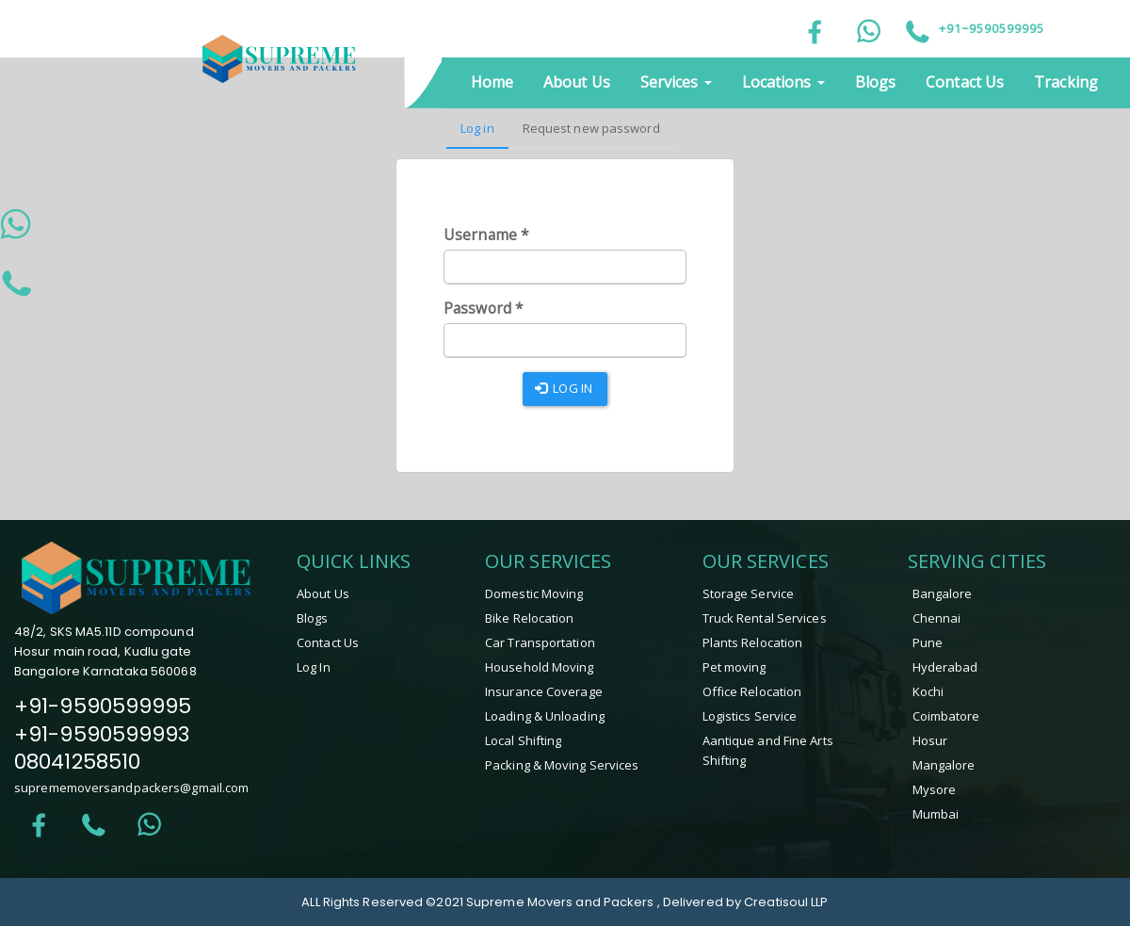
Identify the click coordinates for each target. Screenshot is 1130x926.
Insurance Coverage (544, 691)
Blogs (875, 82)
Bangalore (942, 593)
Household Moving (539, 666)
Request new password (591, 128)
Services (676, 82)
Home (492, 82)
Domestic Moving (534, 593)
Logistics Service (750, 715)
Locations (783, 82)
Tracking (1066, 82)
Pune (927, 642)
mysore (934, 789)
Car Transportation (540, 642)
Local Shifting (523, 740)
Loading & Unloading (545, 715)
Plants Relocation (752, 642)
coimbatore (946, 715)
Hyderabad (945, 666)
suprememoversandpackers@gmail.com (131, 787)
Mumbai (936, 813)
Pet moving (734, 666)
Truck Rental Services (764, 617)
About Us (576, 82)
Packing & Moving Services (562, 764)
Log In (314, 666)
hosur (930, 740)
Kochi (928, 691)
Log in (484, 134)
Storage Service (748, 593)
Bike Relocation (529, 617)
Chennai (936, 617)
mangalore (944, 764)
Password (484, 308)
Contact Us (965, 82)
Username (486, 235)
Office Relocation (752, 691)
